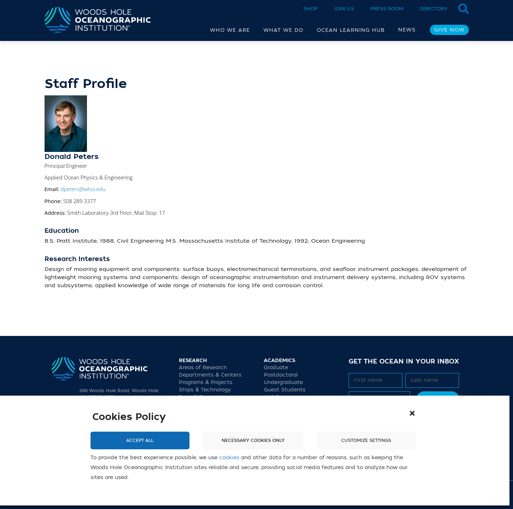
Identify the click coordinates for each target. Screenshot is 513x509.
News (407, 29)
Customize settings (366, 440)
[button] (412, 413)
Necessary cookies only (253, 440)
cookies (229, 457)
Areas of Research (203, 367)
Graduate (276, 367)
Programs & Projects (205, 382)
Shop (310, 9)
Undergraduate (283, 382)
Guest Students (284, 389)
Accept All (139, 440)
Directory (434, 9)
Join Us (344, 9)
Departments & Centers (210, 375)
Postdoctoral (281, 375)
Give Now (449, 29)
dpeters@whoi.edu (82, 189)
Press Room (386, 9)
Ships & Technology (205, 389)
